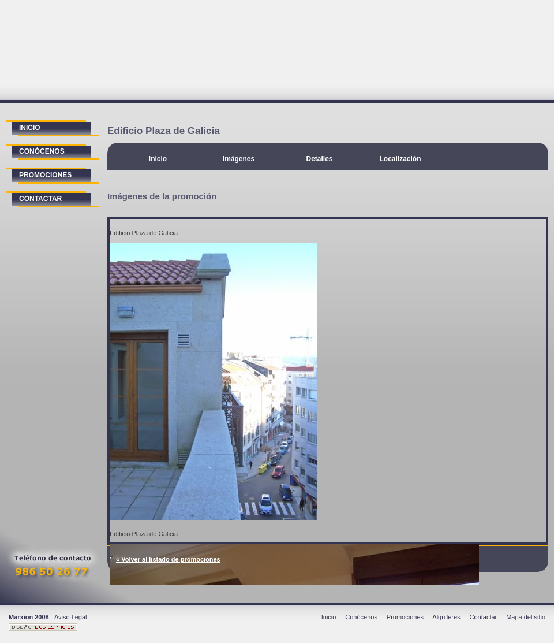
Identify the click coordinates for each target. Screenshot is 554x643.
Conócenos (361, 617)
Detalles (319, 159)
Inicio (158, 159)
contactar (40, 199)
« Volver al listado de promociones (168, 559)
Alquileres (446, 617)
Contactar (483, 617)
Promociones (405, 617)
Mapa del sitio (525, 617)
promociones (45, 175)
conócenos (42, 151)
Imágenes (238, 159)
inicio (29, 128)
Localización (400, 159)
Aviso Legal (70, 617)
